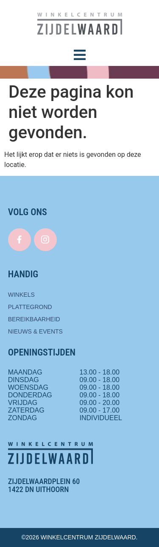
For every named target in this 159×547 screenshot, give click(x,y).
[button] (80, 55)
